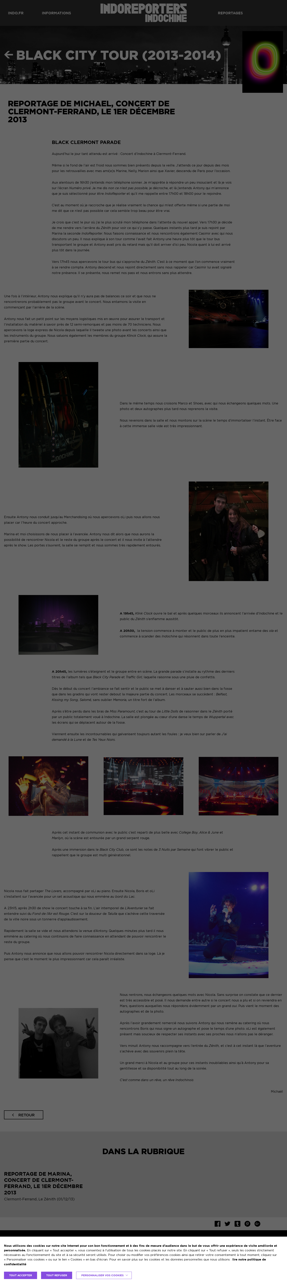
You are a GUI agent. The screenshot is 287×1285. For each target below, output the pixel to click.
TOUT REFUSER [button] (56, 1275)
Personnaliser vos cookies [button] (102, 1275)
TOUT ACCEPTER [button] (20, 1275)
